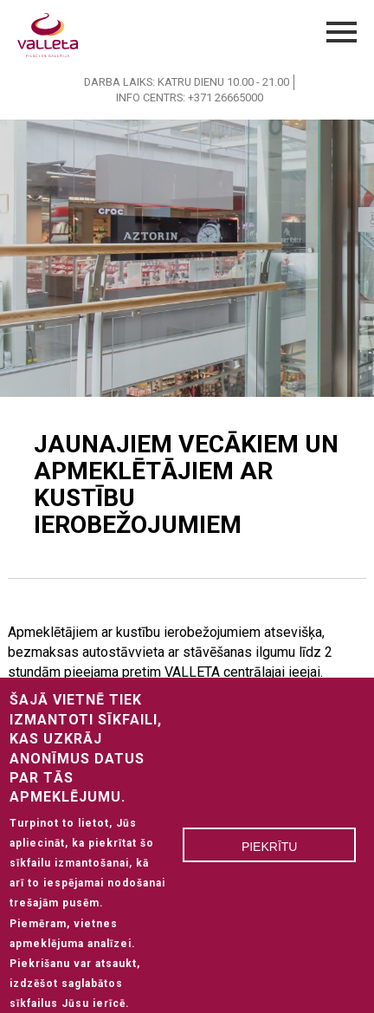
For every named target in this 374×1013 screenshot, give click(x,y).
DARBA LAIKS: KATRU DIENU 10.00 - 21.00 (186, 81)
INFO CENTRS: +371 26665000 (189, 97)
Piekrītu (270, 858)
